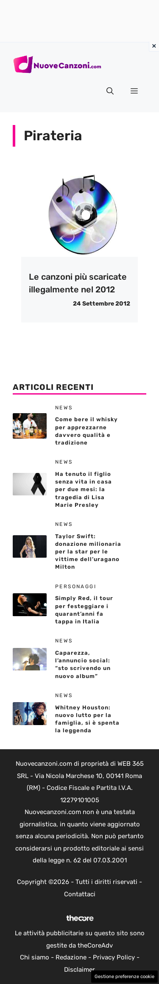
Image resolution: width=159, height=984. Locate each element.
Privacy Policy (114, 957)
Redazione (71, 957)
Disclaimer (79, 969)
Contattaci (79, 894)
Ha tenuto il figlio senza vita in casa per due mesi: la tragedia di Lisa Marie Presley (83, 489)
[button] (110, 91)
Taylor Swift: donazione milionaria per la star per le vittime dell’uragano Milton (88, 551)
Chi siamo (34, 957)
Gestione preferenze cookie (124, 976)
